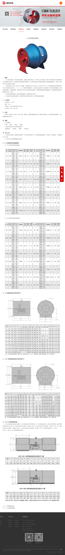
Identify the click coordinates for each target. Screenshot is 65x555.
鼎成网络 (24, 550)
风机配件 (59, 29)
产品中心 (27, 3)
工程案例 (42, 3)
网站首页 (18, 3)
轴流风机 (13, 29)
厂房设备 (32, 3)
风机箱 (28, 29)
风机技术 (51, 3)
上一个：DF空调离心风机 (8, 506)
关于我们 (22, 3)
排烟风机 (35, 29)
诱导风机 (51, 29)
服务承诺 (46, 3)
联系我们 (56, 3)
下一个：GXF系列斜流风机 (9, 508)
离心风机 (5, 29)
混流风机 (21, 29)
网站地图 (29, 550)
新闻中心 (37, 3)
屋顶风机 (43, 29)
